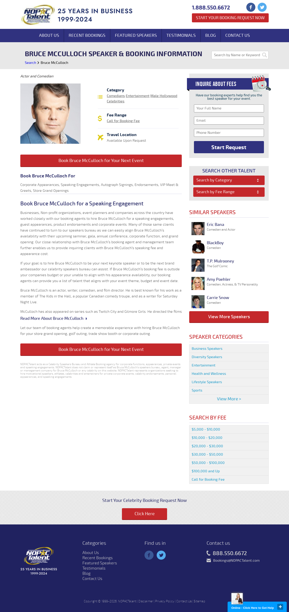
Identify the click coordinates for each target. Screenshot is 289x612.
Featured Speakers (136, 35)
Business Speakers (207, 348)
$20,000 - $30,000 (207, 446)
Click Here (145, 514)
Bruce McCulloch (54, 62)
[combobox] (229, 180)
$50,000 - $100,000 (208, 463)
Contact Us (237, 35)
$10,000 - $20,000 (207, 438)
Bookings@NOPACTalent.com (236, 560)
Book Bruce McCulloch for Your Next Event (101, 160)
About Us (49, 35)
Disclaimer (145, 601)
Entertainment (137, 96)
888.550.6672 (227, 553)
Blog (210, 35)
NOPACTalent (127, 601)
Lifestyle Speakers (207, 382)
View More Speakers (229, 317)
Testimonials (181, 35)
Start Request (228, 147)
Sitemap (199, 601)
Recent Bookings (87, 35)
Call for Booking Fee (123, 121)
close (280, 607)
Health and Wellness (209, 373)
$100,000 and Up (206, 471)
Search (30, 62)
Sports (197, 390)
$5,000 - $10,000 (206, 429)
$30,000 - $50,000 (207, 454)
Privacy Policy (164, 601)
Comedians (116, 96)
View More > (229, 399)
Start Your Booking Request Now (230, 17)
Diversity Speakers (207, 357)
